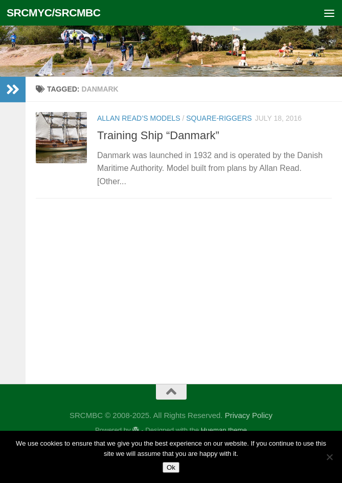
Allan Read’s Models (138, 118)
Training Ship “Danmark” (158, 135)
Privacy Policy (248, 415)
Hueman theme (224, 430)
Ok (171, 467)
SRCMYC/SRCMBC (54, 12)
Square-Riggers (219, 118)
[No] (329, 457)
